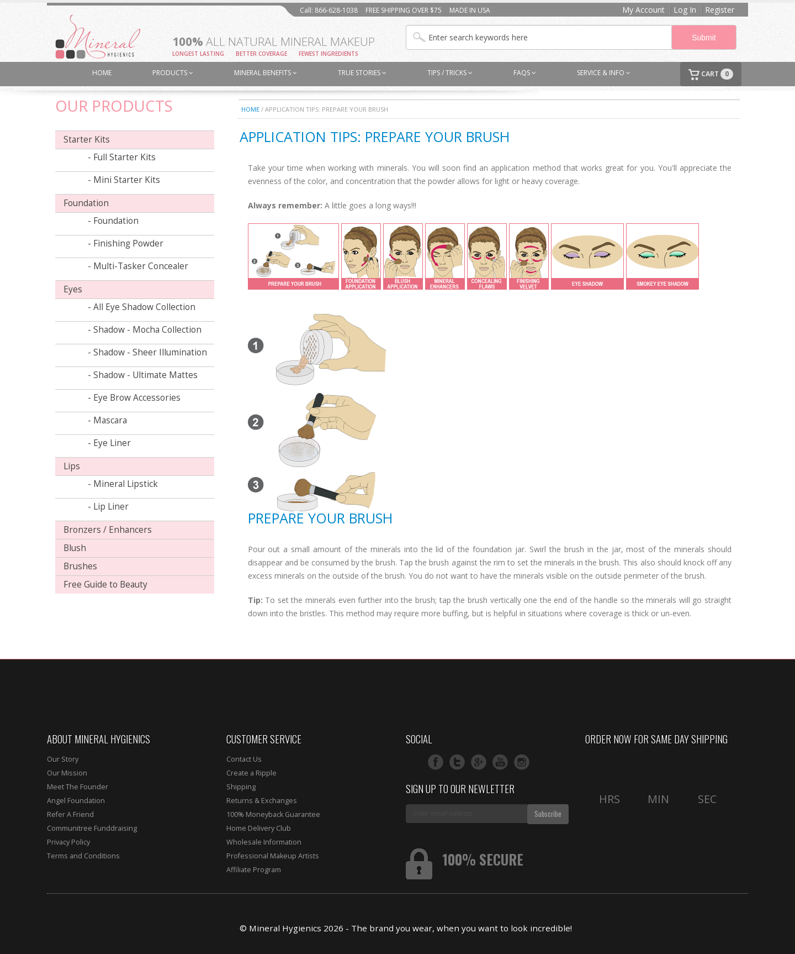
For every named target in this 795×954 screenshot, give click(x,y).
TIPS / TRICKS (450, 72)
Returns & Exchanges (261, 800)
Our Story (62, 759)
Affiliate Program (253, 869)
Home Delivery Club (258, 828)
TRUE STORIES (362, 72)
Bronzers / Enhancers (107, 530)
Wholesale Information (263, 842)
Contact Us (244, 759)
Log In (685, 9)
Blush (74, 548)
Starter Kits (86, 139)
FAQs (524, 72)
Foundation (86, 203)
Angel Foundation (76, 800)
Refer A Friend (70, 814)
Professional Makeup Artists (272, 856)
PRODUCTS (172, 72)
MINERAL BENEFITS (265, 72)
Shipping (241, 786)
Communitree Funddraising (92, 828)
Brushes (80, 566)
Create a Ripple (251, 773)
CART (710, 74)
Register (719, 9)
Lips (71, 466)
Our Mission (67, 773)
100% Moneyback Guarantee (273, 814)
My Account (643, 9)
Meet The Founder (77, 786)
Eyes (72, 289)
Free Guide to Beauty (105, 584)
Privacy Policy (68, 842)
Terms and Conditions (83, 856)
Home (250, 109)
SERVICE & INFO (603, 72)
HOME (102, 72)
